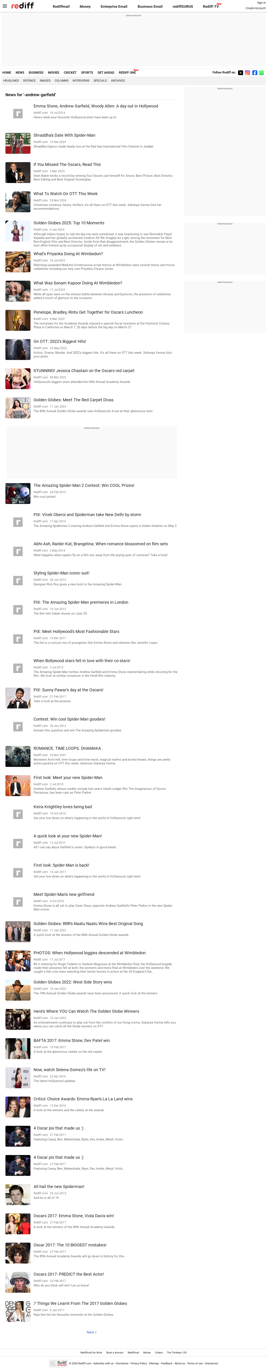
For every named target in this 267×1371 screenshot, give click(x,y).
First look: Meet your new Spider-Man (68, 777)
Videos (159, 1352)
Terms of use (195, 1363)
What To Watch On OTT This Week (66, 193)
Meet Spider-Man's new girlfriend (64, 894)
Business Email (150, 7)
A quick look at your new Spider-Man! (68, 836)
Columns (61, 80)
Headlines (11, 80)
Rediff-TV (211, 7)
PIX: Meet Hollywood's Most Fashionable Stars (76, 631)
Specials (100, 80)
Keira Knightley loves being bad (63, 806)
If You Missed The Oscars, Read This (67, 164)
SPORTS (87, 72)
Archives (118, 80)
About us (180, 1363)
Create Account (256, 8)
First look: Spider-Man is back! (61, 865)
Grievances (211, 1363)
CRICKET (70, 72)
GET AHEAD (106, 72)
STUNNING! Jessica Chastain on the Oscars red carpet (84, 370)
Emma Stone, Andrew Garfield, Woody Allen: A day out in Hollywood (96, 106)
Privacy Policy (139, 1363)
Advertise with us (103, 1363)
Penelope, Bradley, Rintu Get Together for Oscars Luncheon (88, 312)
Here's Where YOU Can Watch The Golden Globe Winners (86, 1011)
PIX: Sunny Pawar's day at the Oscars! (68, 690)
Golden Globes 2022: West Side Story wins (73, 982)
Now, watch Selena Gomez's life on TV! (69, 1069)
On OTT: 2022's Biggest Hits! (60, 341)
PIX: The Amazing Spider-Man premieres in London (81, 602)
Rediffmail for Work (91, 1352)
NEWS (20, 72)
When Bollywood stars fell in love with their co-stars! (82, 660)
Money (85, 7)
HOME (6, 72)
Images (45, 80)
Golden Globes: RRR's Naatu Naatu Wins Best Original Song (88, 923)
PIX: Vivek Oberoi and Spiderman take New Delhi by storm (87, 514)
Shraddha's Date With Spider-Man (64, 135)
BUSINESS (36, 72)
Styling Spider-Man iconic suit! (61, 573)
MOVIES (53, 72)
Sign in (261, 2)
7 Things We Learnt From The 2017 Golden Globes (80, 1303)
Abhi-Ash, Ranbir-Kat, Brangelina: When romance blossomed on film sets (101, 544)
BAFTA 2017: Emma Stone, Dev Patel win (72, 1040)
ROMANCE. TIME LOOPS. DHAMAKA (67, 748)
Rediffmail (61, 7)
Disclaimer (122, 1363)
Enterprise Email (114, 7)
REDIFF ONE (127, 72)
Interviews (81, 80)
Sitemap (154, 1363)
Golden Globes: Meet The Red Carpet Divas (73, 400)
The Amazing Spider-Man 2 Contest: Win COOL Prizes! (84, 485)
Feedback (167, 1363)
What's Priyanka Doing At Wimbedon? (68, 253)
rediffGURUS (183, 7)
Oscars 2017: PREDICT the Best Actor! (69, 1274)
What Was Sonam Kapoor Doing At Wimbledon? (78, 283)
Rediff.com (84, 1363)
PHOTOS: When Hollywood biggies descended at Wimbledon (90, 953)
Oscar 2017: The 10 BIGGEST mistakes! (70, 1245)
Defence (29, 80)
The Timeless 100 (177, 1352)
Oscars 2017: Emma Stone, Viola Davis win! (74, 1215)
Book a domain (114, 1352)
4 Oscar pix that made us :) (58, 1128)
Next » (92, 1332)
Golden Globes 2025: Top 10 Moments (69, 223)
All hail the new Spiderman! (59, 1186)
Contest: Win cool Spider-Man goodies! (69, 719)
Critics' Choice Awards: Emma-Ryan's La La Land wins (83, 1099)
